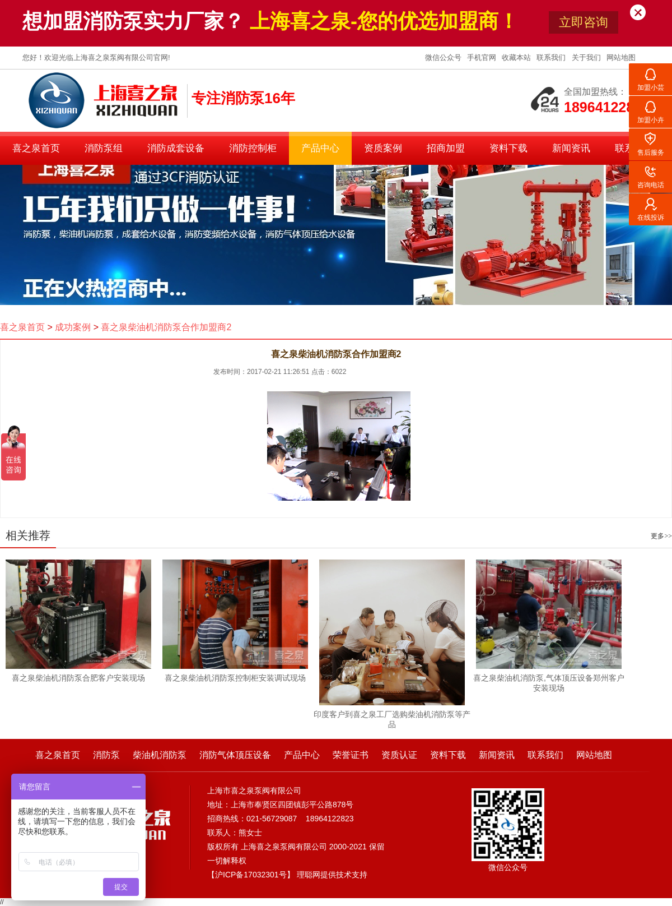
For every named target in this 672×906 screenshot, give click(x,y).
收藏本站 (517, 57)
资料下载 (508, 148)
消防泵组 (104, 148)
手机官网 (482, 57)
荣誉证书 (350, 755)
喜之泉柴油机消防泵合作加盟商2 (166, 327)
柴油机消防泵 (159, 755)
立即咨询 (583, 22)
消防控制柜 (253, 148)
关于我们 (587, 57)
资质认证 (399, 755)
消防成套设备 (175, 148)
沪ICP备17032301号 (251, 874)
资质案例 (383, 148)
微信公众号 (444, 57)
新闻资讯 (571, 148)
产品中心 (320, 148)
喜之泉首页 (36, 148)
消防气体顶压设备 (235, 755)
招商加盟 (446, 148)
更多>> (661, 536)
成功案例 (73, 327)
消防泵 (106, 755)
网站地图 (621, 57)
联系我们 (552, 57)
